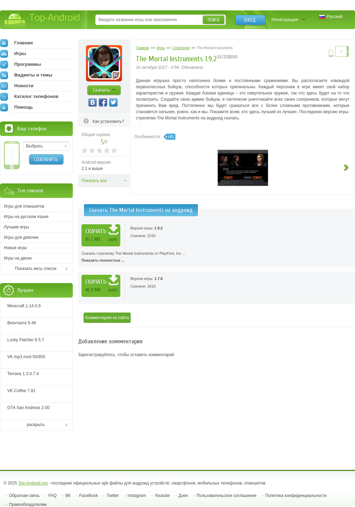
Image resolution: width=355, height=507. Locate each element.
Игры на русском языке (26, 216)
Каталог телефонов (29, 96)
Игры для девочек (21, 237)
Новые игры (15, 247)
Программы (20, 64)
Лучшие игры (16, 227)
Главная (16, 43)
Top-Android (42, 20)
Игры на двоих (18, 258)
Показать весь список (36, 268)
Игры (13, 53)
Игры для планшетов (24, 206)
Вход (250, 20)
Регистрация (284, 19)
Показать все (94, 180)
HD (171, 137)
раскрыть (36, 424)
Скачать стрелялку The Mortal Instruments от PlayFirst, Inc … (216, 257)
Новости (16, 86)
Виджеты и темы (26, 75)
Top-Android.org (32, 483)
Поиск (214, 20)
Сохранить (46, 159)
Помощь (16, 107)
